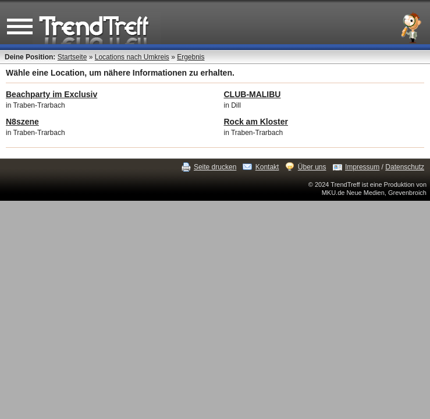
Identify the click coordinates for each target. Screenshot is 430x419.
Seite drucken (215, 167)
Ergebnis (190, 57)
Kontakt (267, 167)
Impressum (362, 167)
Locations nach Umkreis (132, 57)
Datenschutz (404, 167)
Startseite (72, 57)
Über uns (312, 167)
